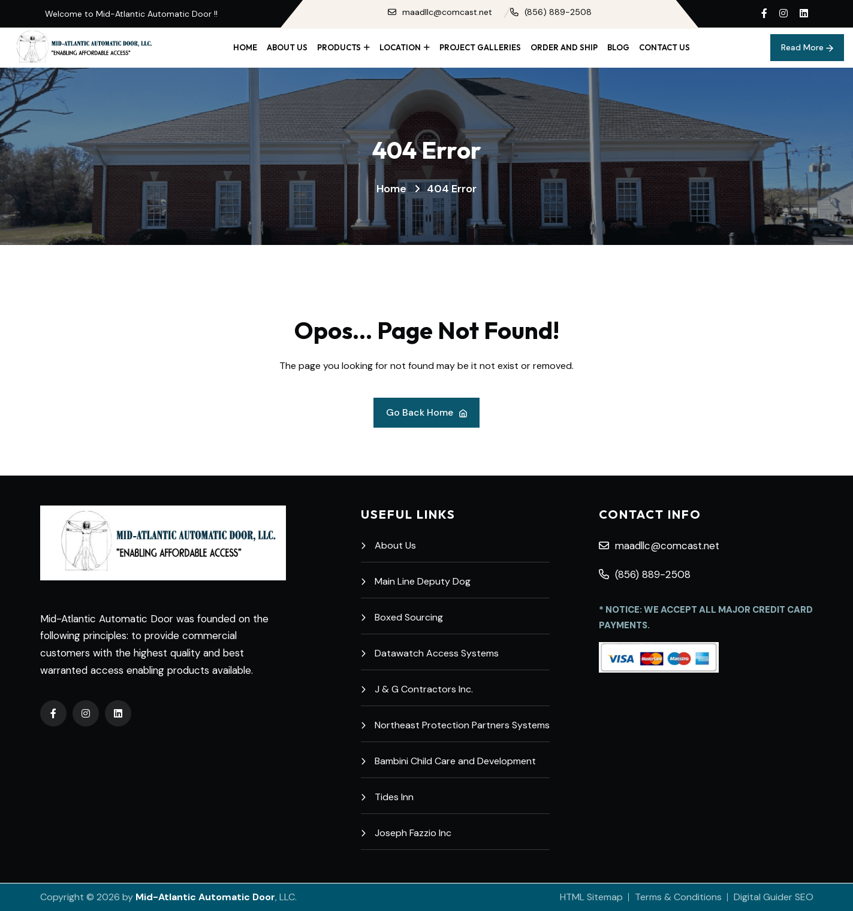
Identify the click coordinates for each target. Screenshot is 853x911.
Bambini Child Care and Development (448, 761)
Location (400, 47)
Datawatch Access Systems (430, 653)
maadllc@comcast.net (440, 12)
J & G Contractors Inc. (417, 689)
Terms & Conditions (678, 897)
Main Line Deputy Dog (416, 581)
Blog (618, 47)
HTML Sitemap (591, 897)
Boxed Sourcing (402, 617)
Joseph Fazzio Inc (406, 833)
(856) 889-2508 (551, 12)
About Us (287, 47)
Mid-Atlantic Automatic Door (205, 897)
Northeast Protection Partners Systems (455, 725)
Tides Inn (387, 797)
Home (245, 47)
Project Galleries (480, 47)
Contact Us (664, 47)
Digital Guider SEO (773, 897)
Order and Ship (564, 47)
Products (339, 47)
